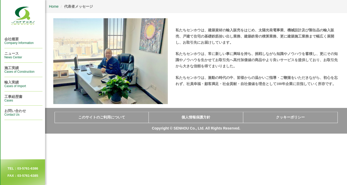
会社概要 (19, 41)
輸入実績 (15, 84)
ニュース (13, 55)
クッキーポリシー (290, 117)
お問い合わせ (15, 112)
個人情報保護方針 (195, 117)
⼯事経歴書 (13, 98)
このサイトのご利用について (101, 117)
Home (53, 6)
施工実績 (19, 69)
